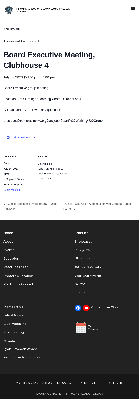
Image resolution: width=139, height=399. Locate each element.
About (8, 241)
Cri (77, 233)
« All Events (12, 28)
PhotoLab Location (18, 276)
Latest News (13, 315)
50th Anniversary (88, 266)
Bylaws (80, 284)
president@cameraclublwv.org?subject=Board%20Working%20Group (53, 121)
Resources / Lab (16, 267)
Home (8, 233)
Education (11, 258)
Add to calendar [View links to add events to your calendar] (22, 137)
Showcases (83, 241)
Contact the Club (104, 307)
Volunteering (13, 332)
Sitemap (81, 292)
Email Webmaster (49, 393)
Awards (96, 276)
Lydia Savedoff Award (20, 349)
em (8, 307)
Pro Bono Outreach (18, 284)
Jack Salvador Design (87, 393)
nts (92, 258)
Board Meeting (12, 190)
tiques (83, 233)
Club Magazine (14, 323)
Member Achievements (22, 357)
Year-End (82, 276)
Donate (9, 341)
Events (8, 250)
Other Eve (82, 258)
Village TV (82, 250)
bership (17, 307)
